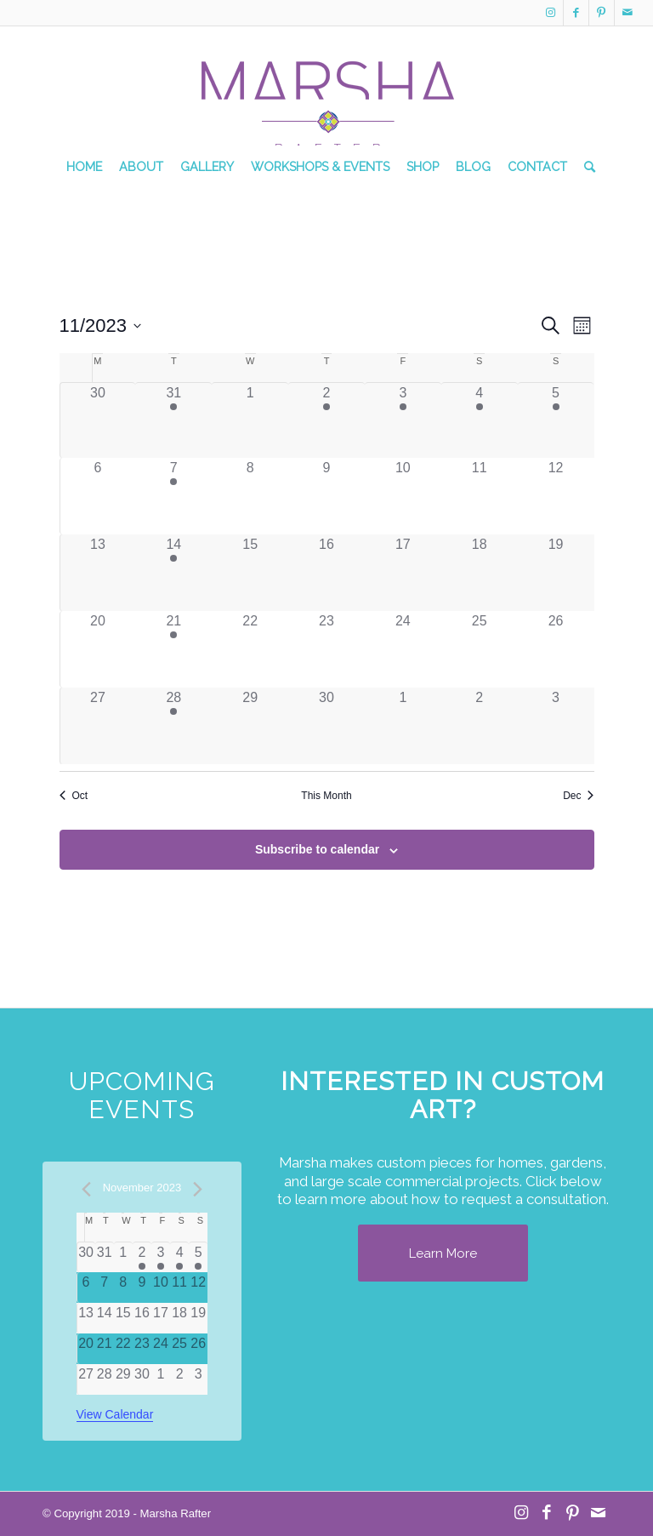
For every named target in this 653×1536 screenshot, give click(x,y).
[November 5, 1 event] (556, 421)
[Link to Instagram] (550, 13)
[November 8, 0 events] (250, 496)
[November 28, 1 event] (173, 726)
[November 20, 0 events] (98, 649)
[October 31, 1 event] (173, 421)
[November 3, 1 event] (403, 421)
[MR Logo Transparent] (326, 94)
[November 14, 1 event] (173, 572)
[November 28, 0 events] (104, 1379)
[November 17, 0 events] (403, 572)
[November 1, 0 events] (250, 421)
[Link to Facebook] (576, 13)
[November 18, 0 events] (479, 572)
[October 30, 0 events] (98, 421)
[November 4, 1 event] (479, 421)
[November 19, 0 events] (556, 572)
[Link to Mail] (627, 13)
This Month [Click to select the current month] (326, 796)
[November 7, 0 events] (104, 1287)
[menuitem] (84, 167)
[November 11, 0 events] (479, 496)
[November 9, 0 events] (326, 496)
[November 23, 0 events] (326, 649)
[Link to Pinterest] (601, 13)
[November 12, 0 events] (556, 496)
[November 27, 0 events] (98, 726)
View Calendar (115, 1414)
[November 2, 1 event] (326, 421)
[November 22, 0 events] (250, 649)
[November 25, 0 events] (479, 649)
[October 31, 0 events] (104, 1257)
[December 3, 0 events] (556, 726)
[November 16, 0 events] (326, 572)
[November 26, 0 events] (556, 649)
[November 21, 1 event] (173, 649)
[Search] (585, 167)
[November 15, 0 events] (250, 572)
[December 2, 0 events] (479, 726)
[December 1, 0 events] (403, 726)
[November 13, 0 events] (98, 572)
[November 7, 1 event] (173, 496)
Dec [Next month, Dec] (578, 796)
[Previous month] (87, 1189)
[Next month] (197, 1189)
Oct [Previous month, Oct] (74, 796)
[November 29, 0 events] (250, 726)
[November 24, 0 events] (403, 649)
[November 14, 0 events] (104, 1318)
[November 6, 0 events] (98, 496)
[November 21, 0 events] (104, 1348)
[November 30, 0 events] (326, 726)
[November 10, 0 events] (403, 496)
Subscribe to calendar (317, 849)
